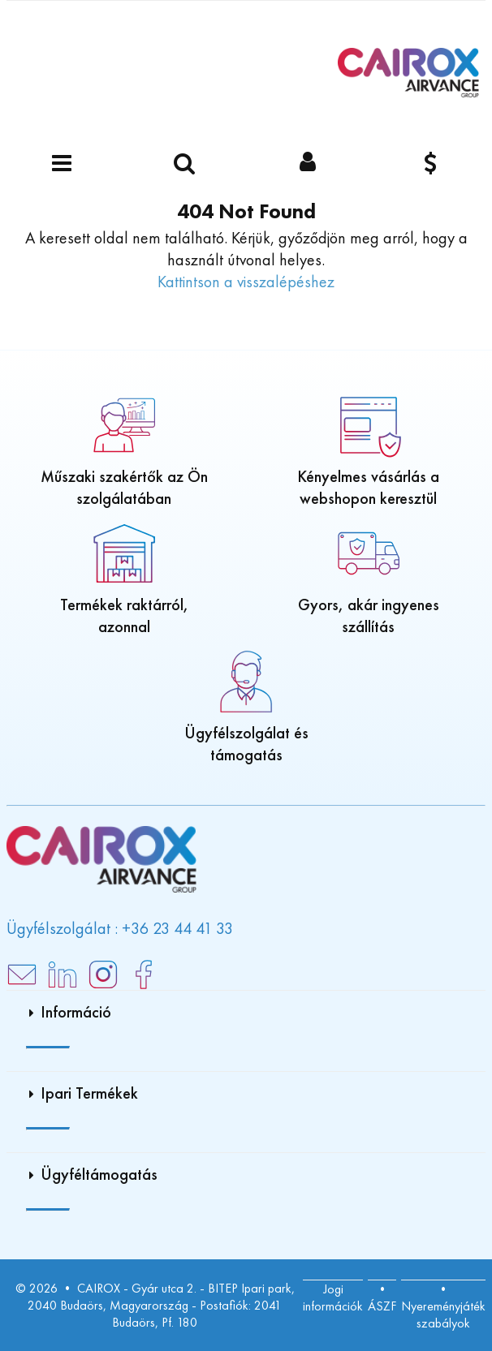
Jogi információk (333, 1297)
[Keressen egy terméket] (185, 164)
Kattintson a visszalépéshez (246, 281)
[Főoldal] (408, 72)
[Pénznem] (431, 164)
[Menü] (61, 164)
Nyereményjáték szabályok (443, 1314)
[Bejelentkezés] (307, 164)
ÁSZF (382, 1305)
